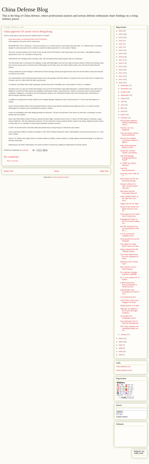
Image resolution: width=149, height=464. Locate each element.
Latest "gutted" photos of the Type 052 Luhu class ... (129, 198)
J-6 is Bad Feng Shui (128, 297)
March (123, 115)
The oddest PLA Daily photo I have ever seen (129, 245)
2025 (121, 34)
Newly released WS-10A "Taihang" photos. (129, 250)
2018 (121, 57)
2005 (121, 351)
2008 (121, 342)
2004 (121, 355)
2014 (121, 70)
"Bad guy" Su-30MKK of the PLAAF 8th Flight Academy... (129, 311)
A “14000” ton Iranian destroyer (128, 164)
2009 (121, 338)
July (122, 102)
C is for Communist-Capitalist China (127, 235)
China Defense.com (123, 367)
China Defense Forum (124, 370)
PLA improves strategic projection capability (128, 273)
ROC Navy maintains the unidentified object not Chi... (129, 328)
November (125, 89)
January (124, 334)
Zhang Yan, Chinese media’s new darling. (128, 152)
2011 (121, 79)
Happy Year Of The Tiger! (129, 204)
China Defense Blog (25, 9)
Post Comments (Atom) (61, 177)
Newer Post (8, 171)
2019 (121, 53)
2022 (121, 44)
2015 (121, 66)
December (125, 85)
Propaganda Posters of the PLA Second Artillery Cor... (130, 221)
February (124, 118)
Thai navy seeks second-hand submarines (129, 134)
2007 (121, 345)
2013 (121, 73)
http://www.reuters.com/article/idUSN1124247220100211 (28, 39)
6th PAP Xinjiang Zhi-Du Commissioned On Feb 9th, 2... (129, 228)
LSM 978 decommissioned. (127, 169)
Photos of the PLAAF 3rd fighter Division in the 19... (129, 209)
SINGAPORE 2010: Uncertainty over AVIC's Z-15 (129, 292)
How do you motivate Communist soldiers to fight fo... (129, 140)
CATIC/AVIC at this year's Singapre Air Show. (129, 301)
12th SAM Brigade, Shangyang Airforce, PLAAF (128, 158)
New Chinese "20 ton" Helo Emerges (128, 268)
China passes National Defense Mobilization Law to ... (128, 123)
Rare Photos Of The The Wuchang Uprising (129, 180)
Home (56, 171)
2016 (121, 63)
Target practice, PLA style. (129, 306)
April (122, 111)
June (123, 105)
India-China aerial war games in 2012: (128, 146)
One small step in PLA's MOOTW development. (129, 322)
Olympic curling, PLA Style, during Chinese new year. (129, 186)
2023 (121, 41)
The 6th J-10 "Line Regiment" (127, 129)
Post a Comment (12, 161)
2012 (121, 76)
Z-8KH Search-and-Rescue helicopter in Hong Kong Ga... (128, 285)
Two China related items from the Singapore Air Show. (129, 257)
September (125, 95)
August (123, 98)
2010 (121, 83)
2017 (121, 60)
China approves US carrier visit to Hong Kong (130, 215)
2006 (121, 348)
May (122, 108)
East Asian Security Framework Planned (128, 192)
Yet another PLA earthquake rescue (128, 317)
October (124, 92)
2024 (121, 37)
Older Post (104, 171)
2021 (121, 47)
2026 (121, 31)
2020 (121, 50)
